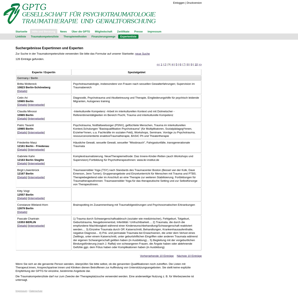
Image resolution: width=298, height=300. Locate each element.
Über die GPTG (81, 31)
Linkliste (21, 36)
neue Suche (142, 53)
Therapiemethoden (75, 36)
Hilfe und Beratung (43, 31)
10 (196, 64)
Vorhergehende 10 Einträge (157, 255)
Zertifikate (123, 31)
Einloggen (179, 2)
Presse (138, 31)
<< (158, 64)
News (63, 31)
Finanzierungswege (103, 36)
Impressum (154, 31)
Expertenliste (128, 36)
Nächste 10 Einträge (189, 255)
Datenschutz (36, 291)
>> (200, 64)
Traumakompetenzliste (45, 36)
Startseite (21, 31)
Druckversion (194, 2)
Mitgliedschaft (103, 31)
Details (22, 91)
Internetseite (36, 104)
